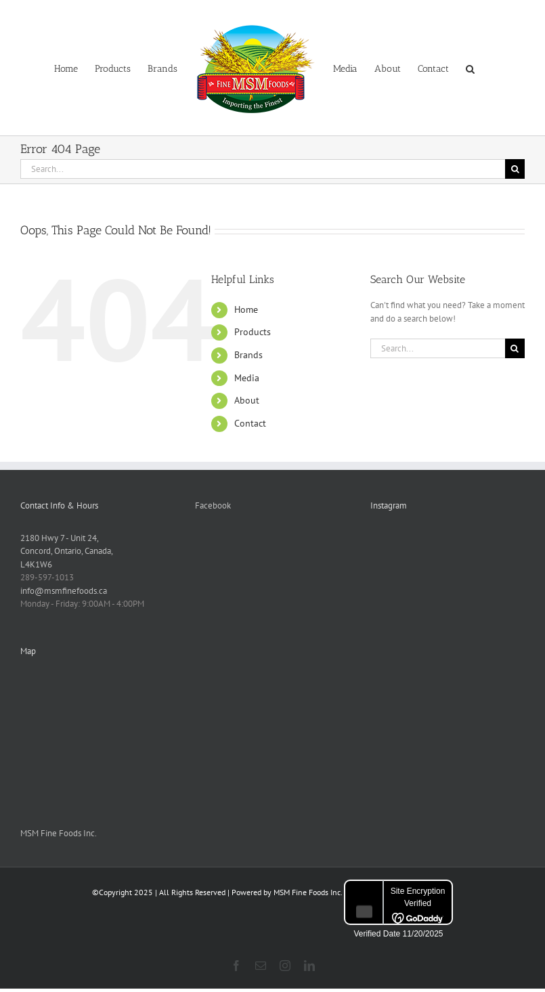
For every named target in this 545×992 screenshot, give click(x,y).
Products (252, 332)
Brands (248, 355)
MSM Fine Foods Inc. (58, 833)
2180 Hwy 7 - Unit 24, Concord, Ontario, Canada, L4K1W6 (66, 551)
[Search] (515, 169)
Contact (250, 423)
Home (246, 309)
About (246, 400)
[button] (470, 67)
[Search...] (262, 169)
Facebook (213, 505)
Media (246, 378)
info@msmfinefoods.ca (63, 591)
